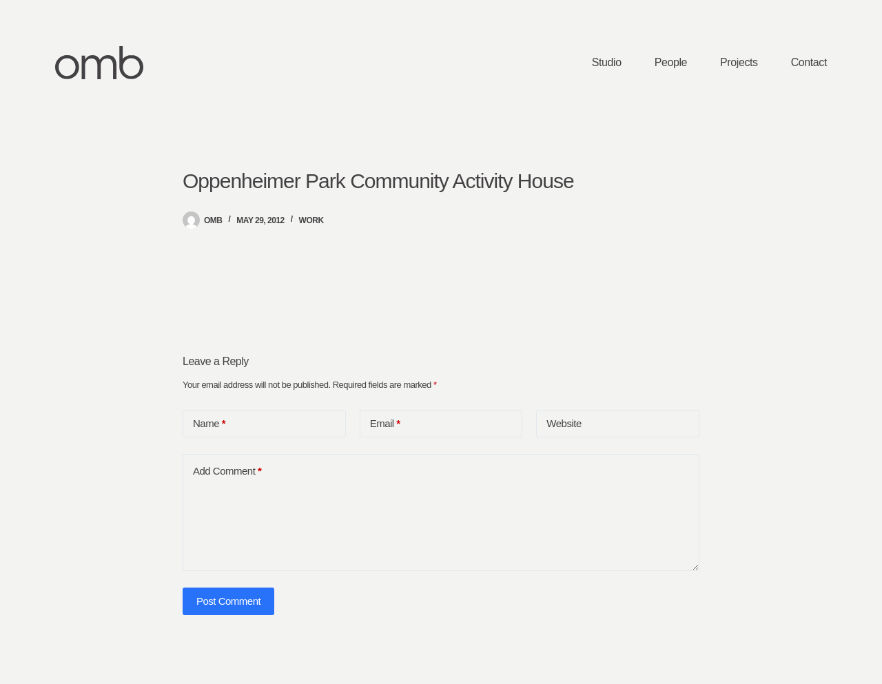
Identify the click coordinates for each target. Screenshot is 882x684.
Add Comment (227, 471)
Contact (809, 62)
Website (563, 423)
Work (311, 220)
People (671, 62)
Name (209, 423)
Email (385, 423)
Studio (607, 62)
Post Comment (228, 601)
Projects (739, 62)
